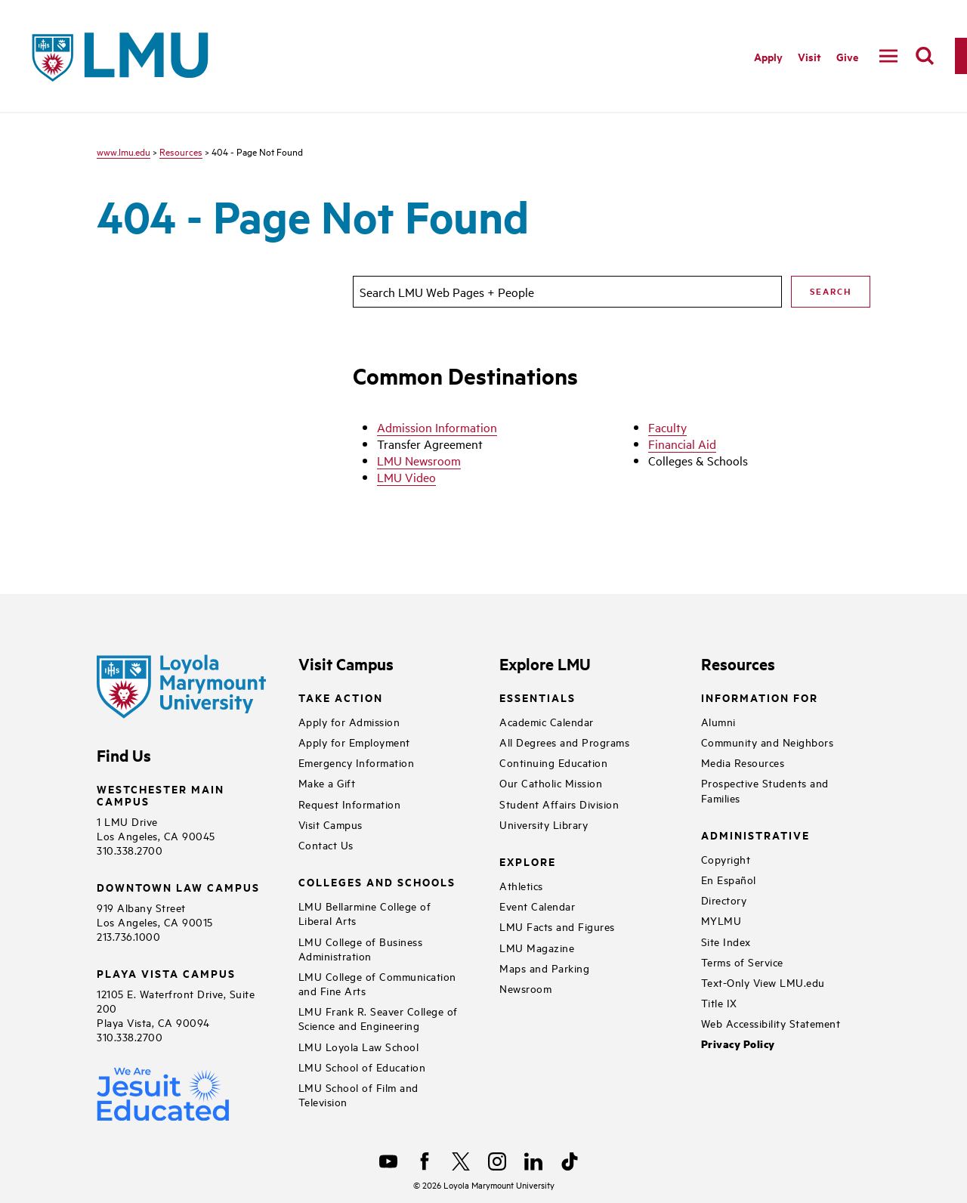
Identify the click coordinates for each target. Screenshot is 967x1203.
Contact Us (326, 844)
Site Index (726, 941)
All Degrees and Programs (564, 741)
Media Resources (743, 762)
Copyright (726, 859)
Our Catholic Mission (550, 782)
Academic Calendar (546, 721)
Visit (809, 56)
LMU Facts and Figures (557, 926)
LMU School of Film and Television (358, 1094)
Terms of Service (742, 961)
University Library (543, 824)
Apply (768, 56)
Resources (180, 151)
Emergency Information (356, 762)
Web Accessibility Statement (771, 1023)
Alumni (718, 721)
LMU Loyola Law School (358, 1046)
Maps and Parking (544, 967)
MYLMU (721, 920)
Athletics (521, 885)
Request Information (349, 803)
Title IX (719, 1002)
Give (847, 56)
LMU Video (406, 477)
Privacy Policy (738, 1044)
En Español (728, 879)
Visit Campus (330, 824)
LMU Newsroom (419, 460)
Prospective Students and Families (765, 789)
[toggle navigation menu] (888, 56)
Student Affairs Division (559, 803)
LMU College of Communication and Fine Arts (377, 983)
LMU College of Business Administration (360, 948)
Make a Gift (327, 782)
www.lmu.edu (123, 151)
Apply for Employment (354, 741)
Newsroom (525, 988)
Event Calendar (537, 905)
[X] (461, 1161)
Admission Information (437, 427)
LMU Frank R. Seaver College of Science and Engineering (378, 1018)
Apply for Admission (349, 721)
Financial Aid (682, 443)
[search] (925, 56)
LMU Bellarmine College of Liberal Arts (364, 912)
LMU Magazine (536, 947)
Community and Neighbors (767, 741)
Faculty (667, 427)
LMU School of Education (362, 1066)
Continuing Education (553, 762)
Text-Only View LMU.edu (763, 982)
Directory (724, 899)
